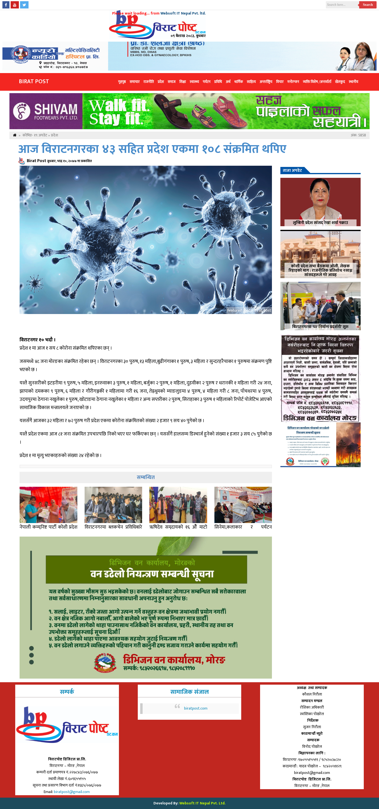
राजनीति (148, 82)
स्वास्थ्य (194, 82)
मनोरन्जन (293, 82)
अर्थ (228, 82)
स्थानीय (353, 82)
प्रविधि (218, 82)
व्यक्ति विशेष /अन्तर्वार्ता (317, 82)
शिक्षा (182, 82)
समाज (171, 82)
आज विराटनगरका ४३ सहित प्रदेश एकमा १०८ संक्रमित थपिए (152, 149)
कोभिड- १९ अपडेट (34, 135)
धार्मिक (238, 82)
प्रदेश (161, 82)
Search (368, 5)
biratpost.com (195, 708)
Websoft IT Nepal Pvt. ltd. (183, 13)
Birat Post (34, 81)
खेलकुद (340, 82)
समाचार (134, 82)
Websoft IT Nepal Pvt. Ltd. (202, 803)
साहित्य (251, 82)
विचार (280, 82)
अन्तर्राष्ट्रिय (266, 82)
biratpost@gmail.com (72, 792)
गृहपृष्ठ (122, 82)
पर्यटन (206, 82)
